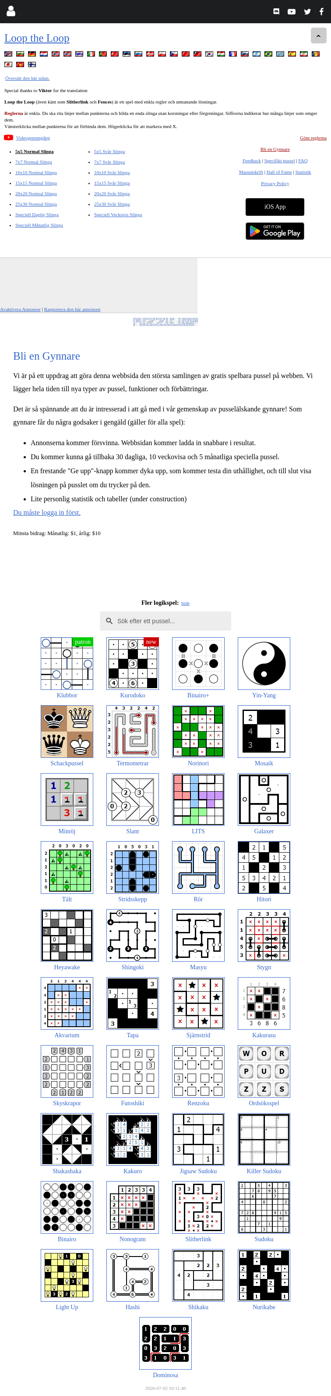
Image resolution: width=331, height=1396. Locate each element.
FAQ (302, 160)
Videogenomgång (33, 137)
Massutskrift (251, 172)
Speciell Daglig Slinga (37, 214)
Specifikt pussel (279, 160)
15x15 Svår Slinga (112, 183)
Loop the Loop (37, 38)
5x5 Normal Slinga (34, 151)
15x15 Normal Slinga (36, 183)
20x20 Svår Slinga (112, 193)
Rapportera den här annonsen (72, 309)
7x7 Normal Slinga (33, 161)
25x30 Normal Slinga (36, 204)
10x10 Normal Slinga (36, 172)
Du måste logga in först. (47, 512)
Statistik (303, 172)
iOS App (275, 207)
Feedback (252, 160)
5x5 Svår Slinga (109, 151)
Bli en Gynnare (275, 149)
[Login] (10, 13)
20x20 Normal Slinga (36, 193)
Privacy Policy (275, 183)
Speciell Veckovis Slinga (118, 214)
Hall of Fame (279, 172)
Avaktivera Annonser (20, 309)
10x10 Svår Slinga (112, 172)
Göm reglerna (313, 137)
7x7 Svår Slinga (109, 161)
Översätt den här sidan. (27, 78)
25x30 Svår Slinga (112, 204)
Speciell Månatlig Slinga (39, 225)
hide (185, 603)
